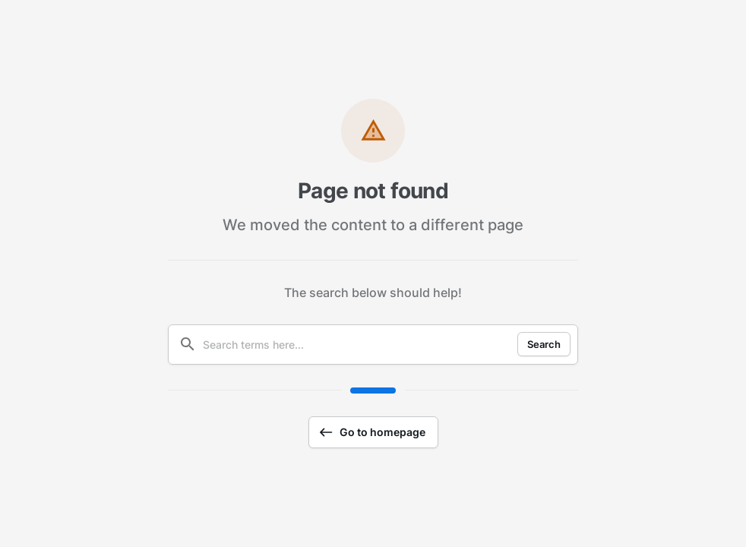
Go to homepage (371, 432)
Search (544, 344)
